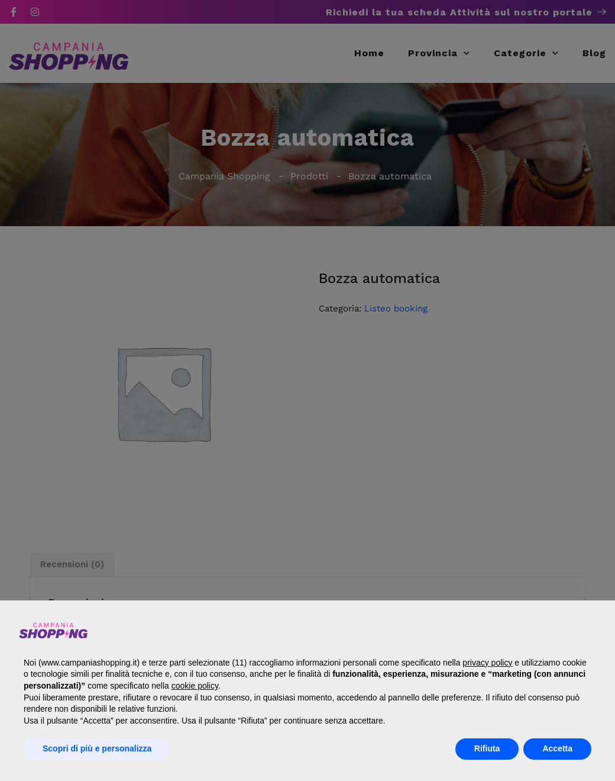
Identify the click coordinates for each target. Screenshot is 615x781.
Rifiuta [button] (487, 748)
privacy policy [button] (487, 662)
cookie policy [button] (194, 685)
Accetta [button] (557, 748)
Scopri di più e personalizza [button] (97, 748)
